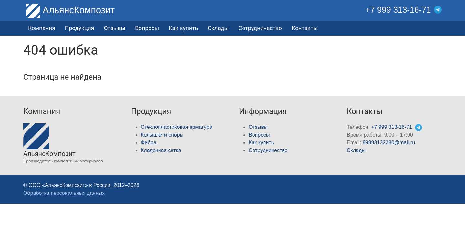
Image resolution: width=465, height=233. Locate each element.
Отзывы (114, 28)
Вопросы (147, 28)
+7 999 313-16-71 (398, 9)
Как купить (183, 28)
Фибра (148, 142)
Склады (218, 28)
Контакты (305, 28)
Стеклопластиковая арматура (176, 127)
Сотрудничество (260, 28)
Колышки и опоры (162, 135)
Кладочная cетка (161, 150)
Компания (41, 28)
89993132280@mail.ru (389, 142)
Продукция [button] (79, 28)
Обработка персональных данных (64, 193)
